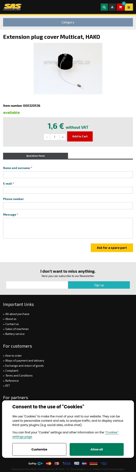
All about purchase (17, 314)
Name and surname (16, 168)
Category (68, 22)
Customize (39, 449)
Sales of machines (17, 329)
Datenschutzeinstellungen (109, 468)
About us (10, 318)
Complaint (11, 370)
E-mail (7, 183)
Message (9, 214)
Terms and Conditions (19, 375)
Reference (12, 380)
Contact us (12, 324)
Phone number (13, 199)
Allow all (96, 449)
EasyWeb (30, 468)
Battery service (15, 333)
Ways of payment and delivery (24, 360)
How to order (13, 355)
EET (7, 385)
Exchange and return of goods (24, 365)
